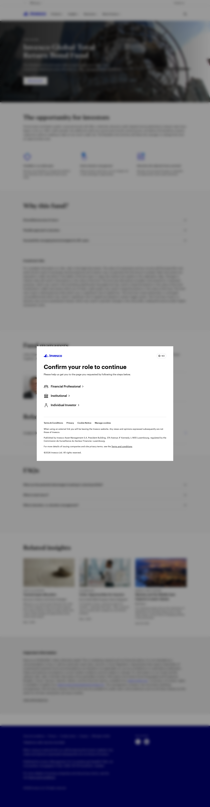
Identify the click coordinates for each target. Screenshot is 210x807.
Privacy (70, 423)
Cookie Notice (84, 423)
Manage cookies (103, 423)
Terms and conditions (121, 446)
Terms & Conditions (53, 423)
